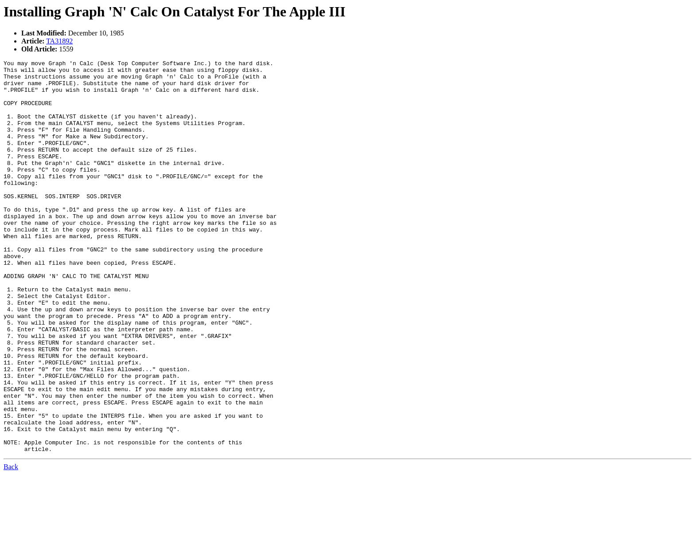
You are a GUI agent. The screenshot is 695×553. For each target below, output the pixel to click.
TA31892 (59, 41)
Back (11, 545)
